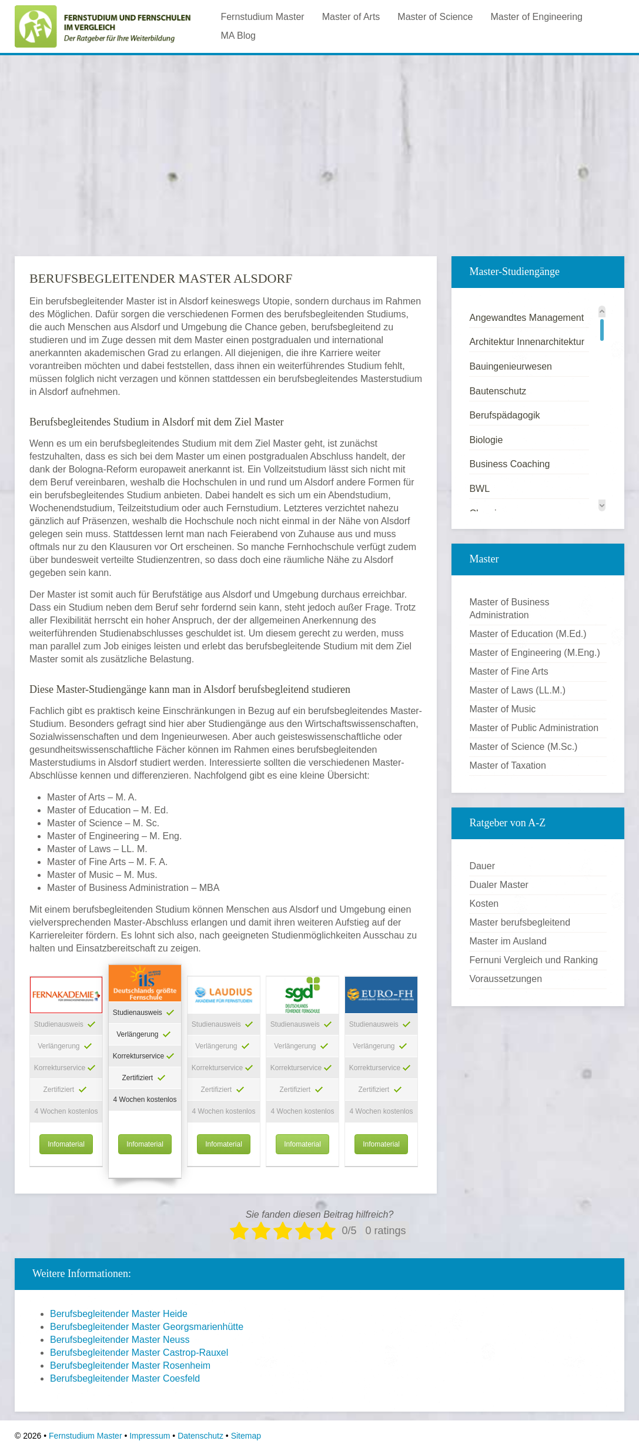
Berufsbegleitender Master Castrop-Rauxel (139, 1353)
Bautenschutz (497, 391)
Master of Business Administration (509, 608)
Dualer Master (498, 885)
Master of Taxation (507, 765)
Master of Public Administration (533, 728)
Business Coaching (509, 464)
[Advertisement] (319, 146)
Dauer (482, 866)
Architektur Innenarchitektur (526, 342)
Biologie (486, 440)
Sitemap (246, 1435)
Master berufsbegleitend (519, 922)
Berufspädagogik (504, 415)
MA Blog (238, 36)
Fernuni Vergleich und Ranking (533, 960)
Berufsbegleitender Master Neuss (119, 1340)
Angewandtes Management (526, 318)
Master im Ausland (508, 941)
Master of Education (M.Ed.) (527, 634)
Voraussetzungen (505, 979)
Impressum (149, 1435)
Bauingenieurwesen (510, 366)
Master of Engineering (536, 17)
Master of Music (502, 709)
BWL (479, 489)
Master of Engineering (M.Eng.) (534, 653)
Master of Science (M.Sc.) (523, 747)
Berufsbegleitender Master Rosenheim (130, 1365)
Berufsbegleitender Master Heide (119, 1314)
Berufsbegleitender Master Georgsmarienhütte (146, 1327)
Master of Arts (351, 17)
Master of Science (435, 17)
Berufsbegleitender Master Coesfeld (125, 1378)
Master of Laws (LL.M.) (517, 690)
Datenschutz (200, 1435)
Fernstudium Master (262, 17)
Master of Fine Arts (508, 671)
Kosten (484, 904)
